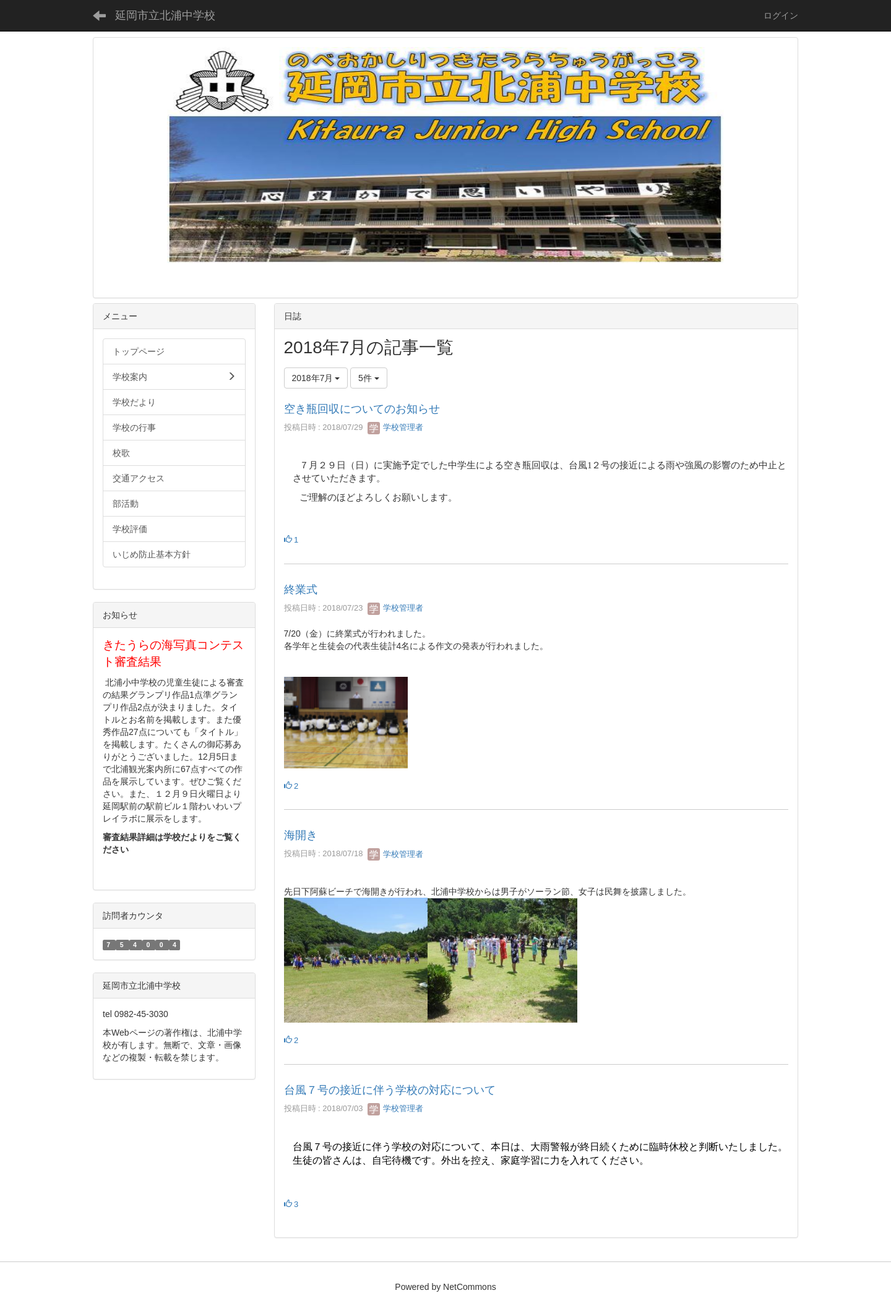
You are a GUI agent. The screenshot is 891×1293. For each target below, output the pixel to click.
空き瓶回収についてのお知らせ (362, 409)
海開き (300, 835)
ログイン (781, 15)
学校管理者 (396, 427)
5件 (368, 378)
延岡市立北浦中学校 (165, 15)
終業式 (300, 589)
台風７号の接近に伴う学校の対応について (390, 1090)
